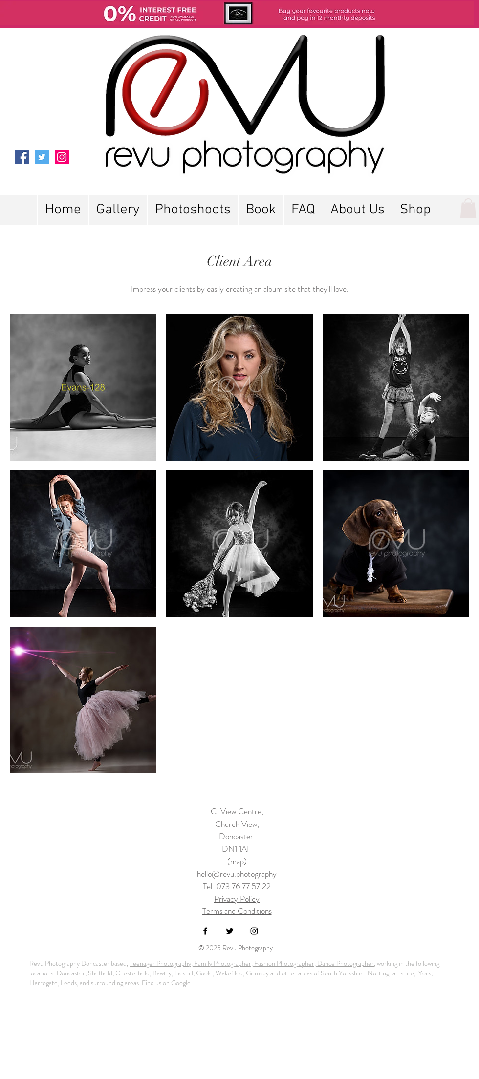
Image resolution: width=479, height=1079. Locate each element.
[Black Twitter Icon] (230, 931)
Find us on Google (166, 983)
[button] (192, 210)
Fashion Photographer (283, 963)
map (237, 861)
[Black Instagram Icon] (254, 931)
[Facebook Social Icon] (22, 157)
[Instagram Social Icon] (62, 157)
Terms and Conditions (237, 911)
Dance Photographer (345, 963)
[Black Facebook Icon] (205, 931)
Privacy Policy (237, 899)
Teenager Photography (160, 963)
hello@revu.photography (237, 874)
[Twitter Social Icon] (42, 157)
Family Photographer (222, 963)
